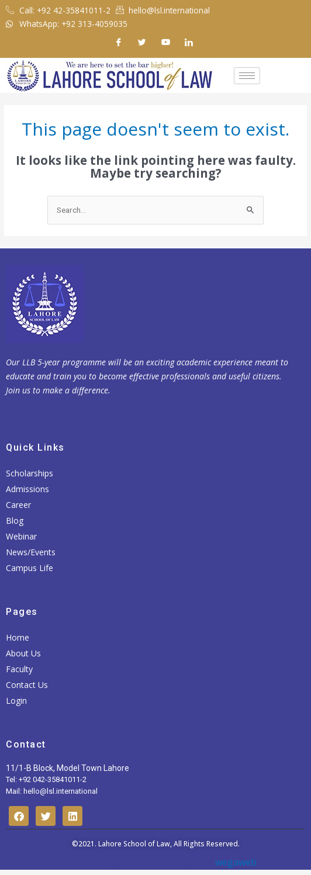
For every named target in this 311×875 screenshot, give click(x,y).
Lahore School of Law (134, 844)
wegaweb (235, 862)
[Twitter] (142, 42)
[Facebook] (118, 42)
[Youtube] (165, 42)
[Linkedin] (189, 42)
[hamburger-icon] (247, 75)
